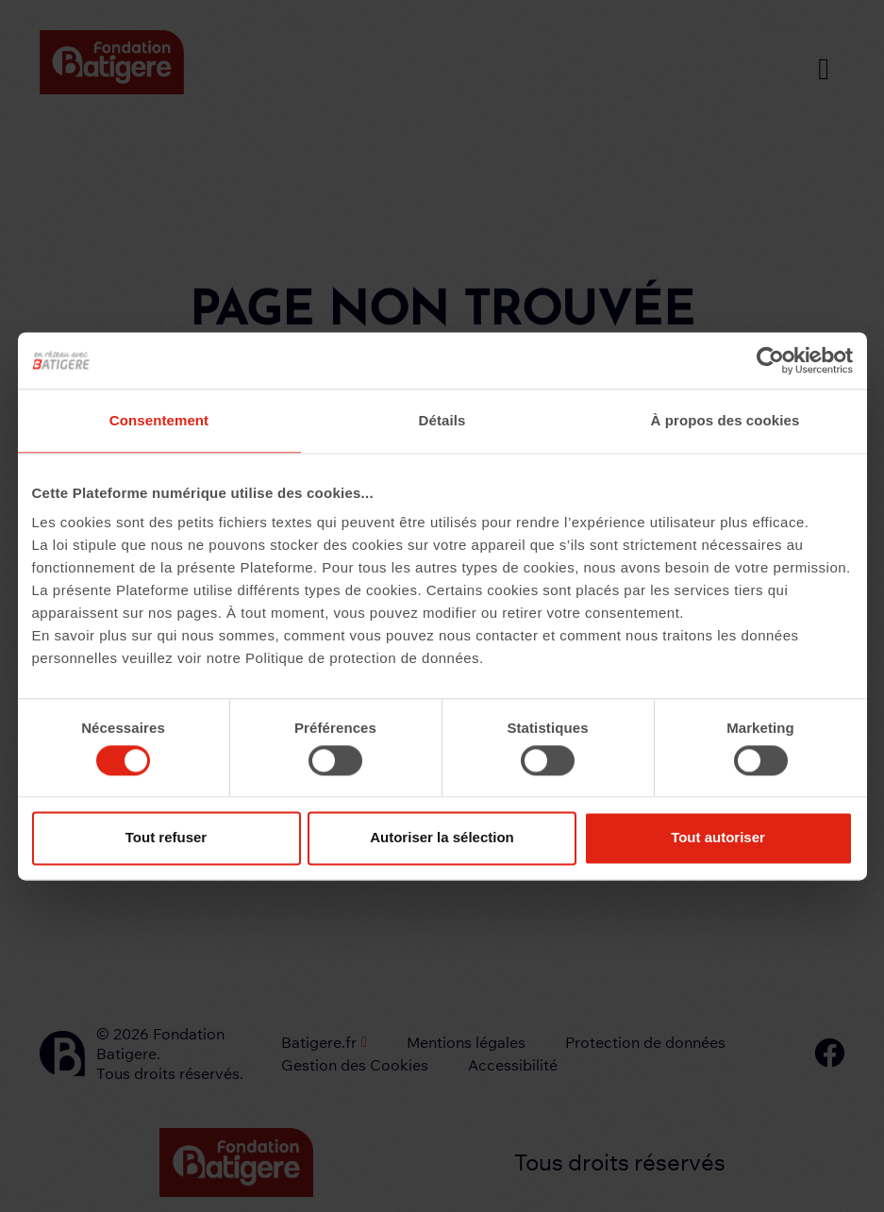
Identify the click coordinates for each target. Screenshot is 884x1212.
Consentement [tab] (158, 420)
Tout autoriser (718, 838)
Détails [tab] (442, 420)
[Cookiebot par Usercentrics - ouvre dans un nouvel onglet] (770, 360)
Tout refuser (166, 838)
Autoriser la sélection (442, 838)
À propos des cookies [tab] (725, 420)
